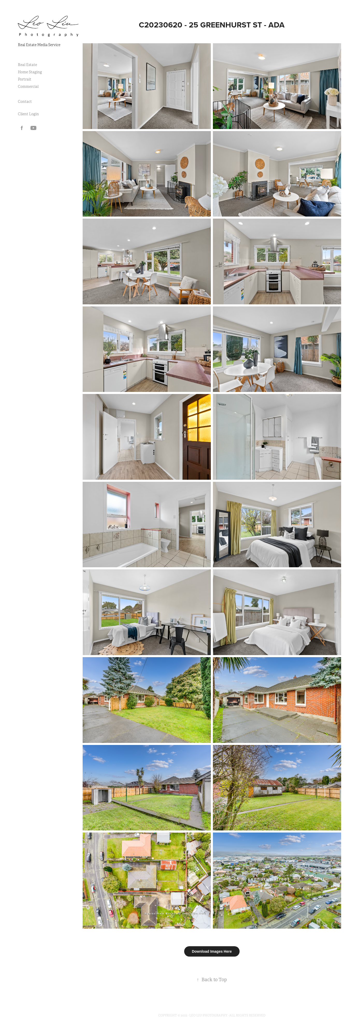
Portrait (24, 79)
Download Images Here (212, 951)
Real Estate (27, 64)
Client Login (28, 114)
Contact (25, 101)
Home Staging (30, 72)
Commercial (28, 86)
